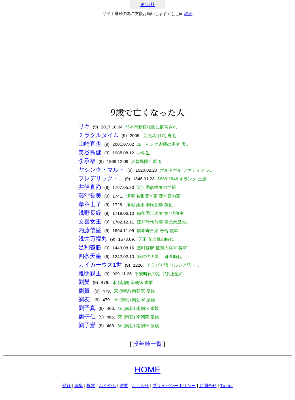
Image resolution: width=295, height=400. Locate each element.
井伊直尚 (89, 187)
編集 (78, 385)
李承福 (87, 161)
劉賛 (85, 290)
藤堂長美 (89, 195)
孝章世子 (89, 204)
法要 (124, 385)
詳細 (188, 13)
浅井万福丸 (92, 239)
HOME (147, 369)
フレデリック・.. (100, 178)
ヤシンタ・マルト (101, 169)
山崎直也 (89, 144)
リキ (84, 126)
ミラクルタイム (98, 135)
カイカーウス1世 (100, 264)
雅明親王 (89, 273)
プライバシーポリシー (174, 385)
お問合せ (208, 385)
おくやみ (107, 385)
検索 (90, 385)
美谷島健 (89, 152)
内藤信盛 (89, 230)
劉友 (85, 299)
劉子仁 (87, 316)
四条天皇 (89, 256)
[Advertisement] (147, 61)
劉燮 (84, 282)
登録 (66, 385)
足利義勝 (89, 247)
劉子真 (87, 308)
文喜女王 (89, 221)
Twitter (226, 385)
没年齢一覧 (147, 344)
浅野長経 (89, 213)
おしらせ (140, 385)
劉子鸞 (87, 325)
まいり (147, 4)
